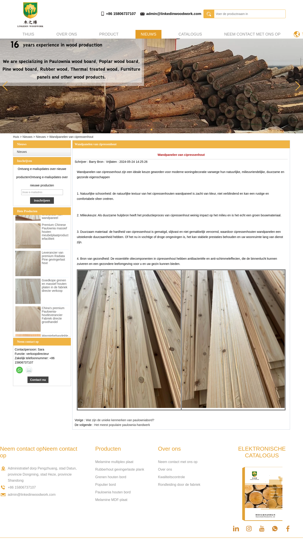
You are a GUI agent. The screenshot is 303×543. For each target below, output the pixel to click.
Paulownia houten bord (113, 492)
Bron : (101, 161)
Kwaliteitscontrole (171, 477)
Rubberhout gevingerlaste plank (119, 469)
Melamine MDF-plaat (111, 500)
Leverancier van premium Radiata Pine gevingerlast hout (53, 258)
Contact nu (38, 380)
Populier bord (105, 484)
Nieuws (148, 34)
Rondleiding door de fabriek (179, 484)
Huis (16, 137)
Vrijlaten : (112, 161)
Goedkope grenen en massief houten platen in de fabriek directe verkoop (54, 286)
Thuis (28, 34)
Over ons (66, 34)
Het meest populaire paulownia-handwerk (122, 425)
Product (108, 34)
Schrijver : (82, 161)
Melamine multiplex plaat (114, 462)
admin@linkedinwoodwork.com (173, 14)
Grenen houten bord (110, 477)
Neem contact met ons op (252, 34)
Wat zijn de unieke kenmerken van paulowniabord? (120, 420)
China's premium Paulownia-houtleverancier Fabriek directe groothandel (53, 315)
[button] (151, 129)
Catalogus (190, 34)
